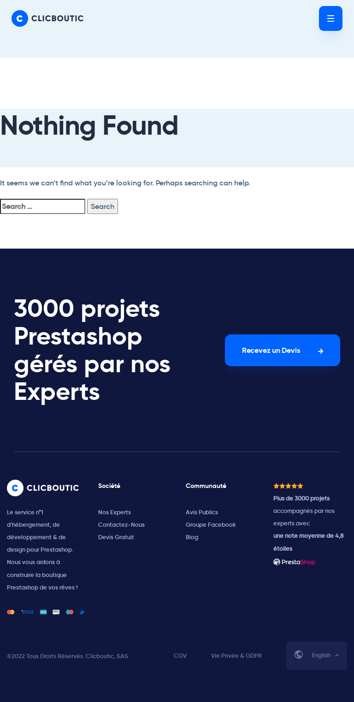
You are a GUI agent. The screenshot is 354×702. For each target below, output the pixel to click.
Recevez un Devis (271, 350)
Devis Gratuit (116, 537)
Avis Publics (202, 512)
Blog (192, 537)
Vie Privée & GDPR (236, 656)
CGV (180, 656)
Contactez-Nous (121, 525)
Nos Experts (114, 512)
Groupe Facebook (211, 525)
